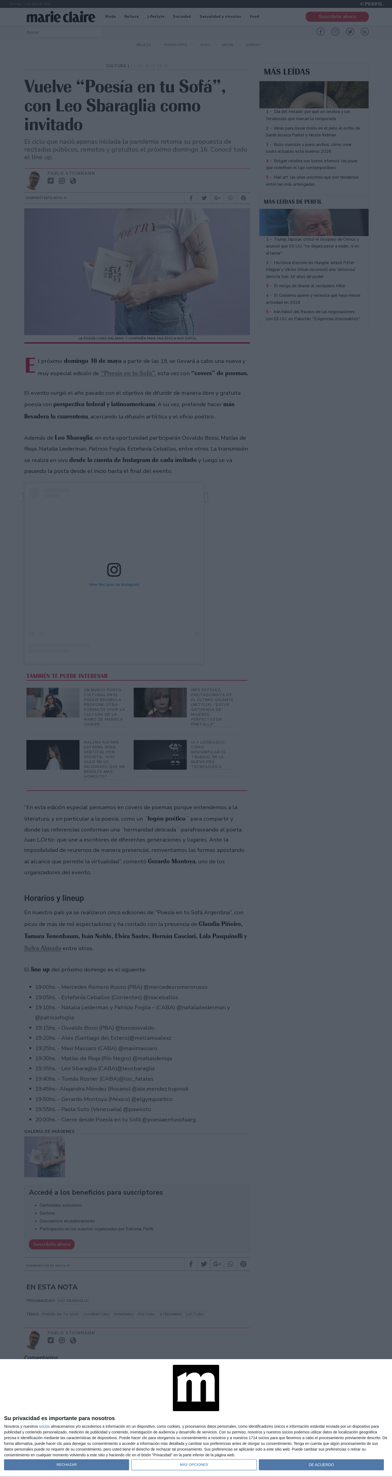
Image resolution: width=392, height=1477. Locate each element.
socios (44, 1426)
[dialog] (196, 1418)
